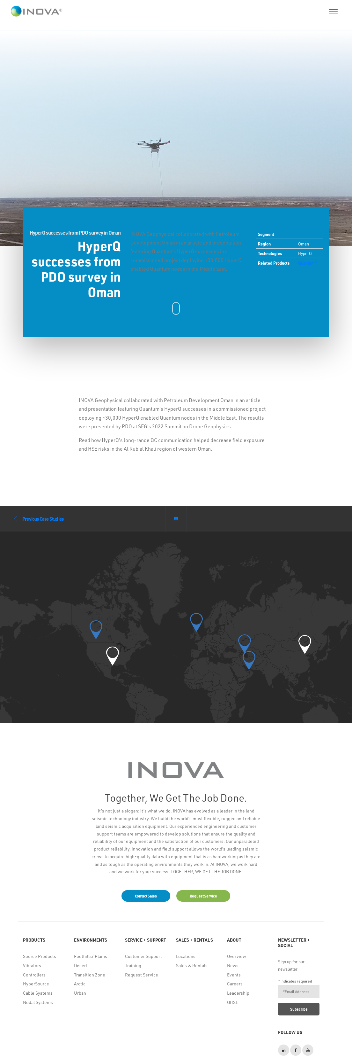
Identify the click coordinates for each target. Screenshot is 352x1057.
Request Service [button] (203, 895)
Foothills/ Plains (90, 956)
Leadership (238, 993)
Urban (80, 993)
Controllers (34, 975)
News (232, 965)
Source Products (39, 956)
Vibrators (32, 965)
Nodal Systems (38, 1002)
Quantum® (308, 263)
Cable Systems (38, 993)
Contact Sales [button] (146, 895)
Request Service (141, 975)
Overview (236, 956)
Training (133, 965)
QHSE (232, 1002)
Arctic (79, 984)
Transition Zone (89, 975)
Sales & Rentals (192, 965)
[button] (112, 656)
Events (234, 975)
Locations (185, 956)
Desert (81, 965)
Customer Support (143, 956)
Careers (235, 984)
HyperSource (36, 984)
